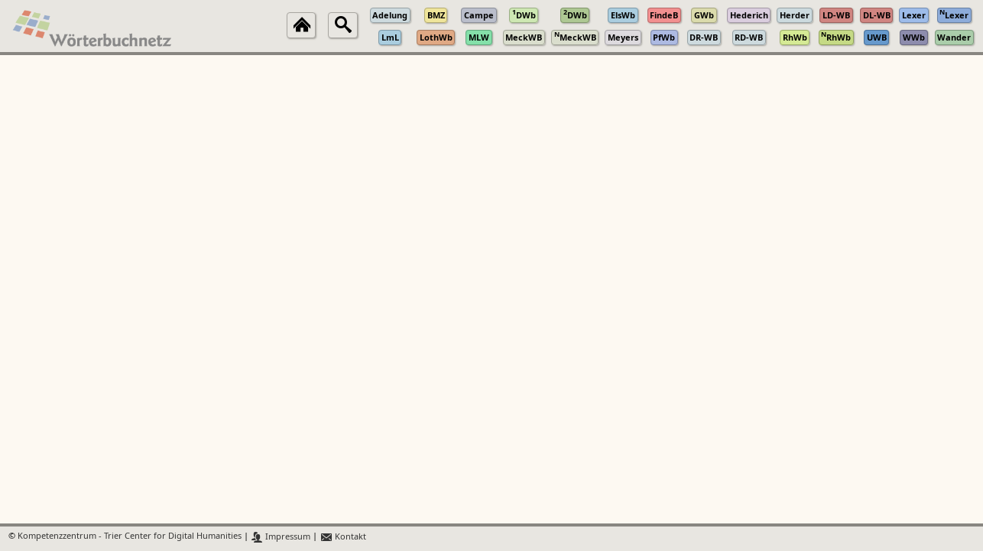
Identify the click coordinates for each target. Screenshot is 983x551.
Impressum (281, 537)
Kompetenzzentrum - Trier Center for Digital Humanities (130, 537)
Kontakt (343, 537)
